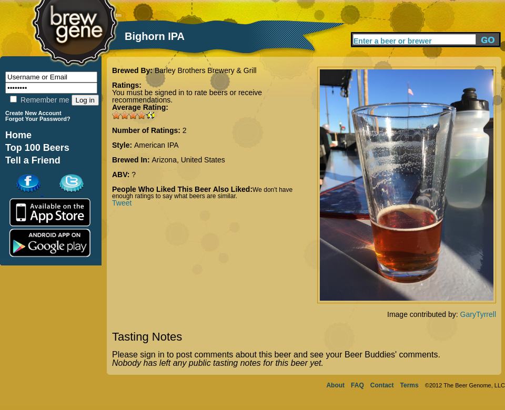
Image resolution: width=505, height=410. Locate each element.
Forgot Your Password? (37, 119)
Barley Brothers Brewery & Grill (206, 70)
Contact (382, 385)
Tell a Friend (32, 160)
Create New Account (33, 113)
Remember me (39, 100)
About (335, 385)
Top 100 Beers (37, 147)
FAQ (357, 385)
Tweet (122, 203)
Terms (409, 385)
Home (18, 135)
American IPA (156, 145)
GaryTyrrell (478, 314)
